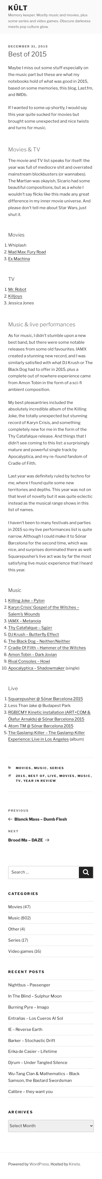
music (84, 776)
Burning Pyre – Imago (28, 1007)
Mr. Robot (17, 289)
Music (40, 768)
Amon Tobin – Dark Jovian (32, 654)
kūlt (18, 8)
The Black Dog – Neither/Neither (39, 641)
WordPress (39, 1164)
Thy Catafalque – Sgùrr (30, 627)
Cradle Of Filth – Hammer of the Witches (47, 647)
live (52, 776)
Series (57, 768)
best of (36, 776)
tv (18, 781)
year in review (40, 781)
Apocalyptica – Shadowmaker (36, 668)
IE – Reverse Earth (25, 1029)
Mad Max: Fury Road (27, 252)
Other (13, 929)
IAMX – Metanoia (24, 621)
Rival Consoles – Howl (29, 661)
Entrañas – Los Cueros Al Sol (35, 1018)
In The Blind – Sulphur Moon (35, 996)
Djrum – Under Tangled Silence (37, 1062)
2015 (21, 776)
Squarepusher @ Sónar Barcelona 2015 (45, 698)
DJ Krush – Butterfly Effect (33, 634)
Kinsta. (75, 1164)
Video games (20, 951)
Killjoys (15, 296)
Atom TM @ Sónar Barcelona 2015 (40, 726)
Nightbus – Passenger (29, 985)
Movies (24, 768)
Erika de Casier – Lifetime (32, 1051)
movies (67, 776)
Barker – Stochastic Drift (31, 1040)
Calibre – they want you (30, 1091)
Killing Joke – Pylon (26, 600)
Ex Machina (19, 258)
